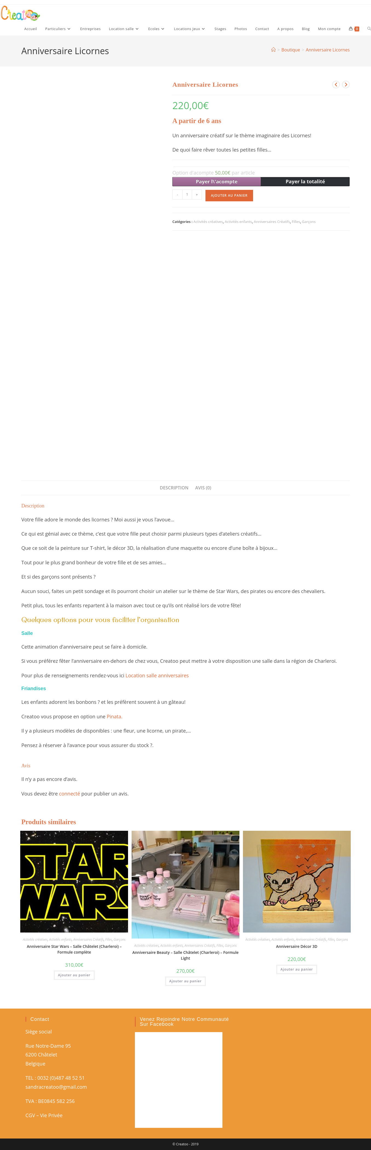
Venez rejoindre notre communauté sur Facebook (184, 1022)
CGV (30, 1115)
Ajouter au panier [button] (74, 975)
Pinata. (115, 716)
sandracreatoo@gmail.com (56, 1087)
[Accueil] (273, 50)
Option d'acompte (213, 172)
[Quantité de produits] (187, 194)
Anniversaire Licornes (328, 50)
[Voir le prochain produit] (346, 84)
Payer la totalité (305, 181)
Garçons (309, 221)
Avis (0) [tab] (203, 488)
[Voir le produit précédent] (336, 84)
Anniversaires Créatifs (272, 221)
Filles (296, 221)
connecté (69, 793)
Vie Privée (51, 1115)
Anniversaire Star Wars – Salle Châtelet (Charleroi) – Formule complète (74, 949)
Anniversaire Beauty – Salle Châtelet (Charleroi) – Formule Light (185, 955)
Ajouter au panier (229, 195)
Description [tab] (174, 488)
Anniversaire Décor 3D (296, 946)
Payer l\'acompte (216, 181)
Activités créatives (208, 221)
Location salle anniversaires (157, 675)
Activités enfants (238, 221)
